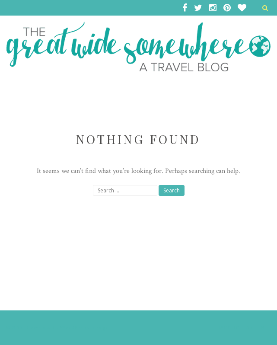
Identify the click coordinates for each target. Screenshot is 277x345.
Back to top (242, 327)
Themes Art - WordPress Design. (67, 327)
